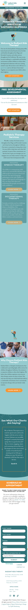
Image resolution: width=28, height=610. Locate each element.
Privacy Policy (16, 602)
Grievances (24, 602)
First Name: (7, 547)
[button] (2, 449)
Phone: (5, 559)
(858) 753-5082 (20, 500)
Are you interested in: (11, 571)
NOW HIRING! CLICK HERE (14, 8)
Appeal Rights (6, 604)
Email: (5, 565)
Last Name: (6, 553)
